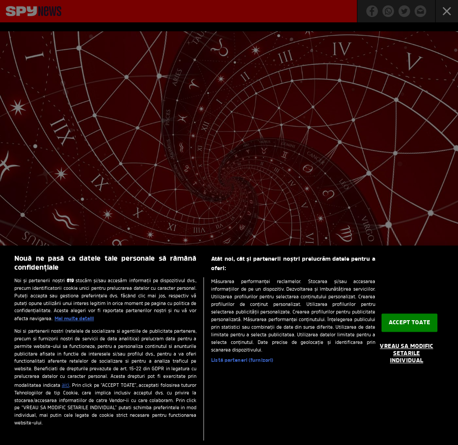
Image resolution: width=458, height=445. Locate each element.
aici (65, 385)
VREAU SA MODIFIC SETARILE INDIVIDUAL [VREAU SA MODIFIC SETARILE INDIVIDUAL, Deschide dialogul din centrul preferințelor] (406, 353)
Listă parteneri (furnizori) (242, 360)
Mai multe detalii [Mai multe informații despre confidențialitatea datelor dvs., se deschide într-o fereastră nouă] (74, 319)
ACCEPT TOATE (409, 322)
